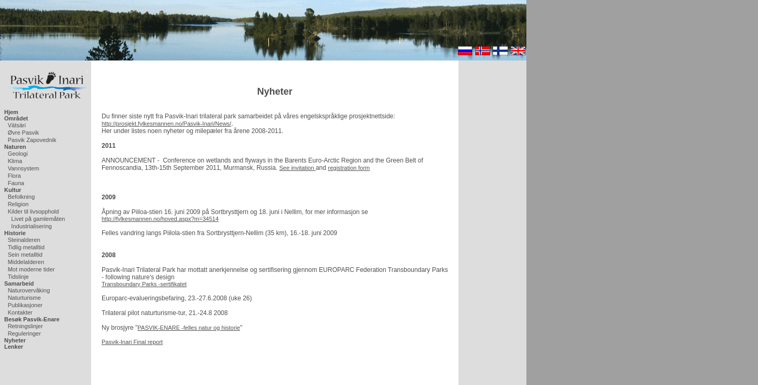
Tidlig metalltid (26, 247)
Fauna (16, 183)
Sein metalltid (25, 254)
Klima (15, 161)
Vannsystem (23, 168)
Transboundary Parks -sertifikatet (144, 284)
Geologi (18, 153)
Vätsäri (17, 125)
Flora (14, 176)
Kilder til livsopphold (33, 211)
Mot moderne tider (31, 269)
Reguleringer (24, 333)
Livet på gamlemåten (38, 219)
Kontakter (20, 312)
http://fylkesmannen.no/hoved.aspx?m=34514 (160, 219)
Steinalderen (24, 240)
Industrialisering (31, 226)
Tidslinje (18, 276)
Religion (18, 204)
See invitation (298, 168)
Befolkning (21, 197)
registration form (349, 168)
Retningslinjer (25, 326)
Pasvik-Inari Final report (132, 342)
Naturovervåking (29, 290)
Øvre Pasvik (23, 132)
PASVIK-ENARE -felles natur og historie (188, 328)
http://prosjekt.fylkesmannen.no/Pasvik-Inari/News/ (166, 123)
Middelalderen (26, 262)
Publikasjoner (25, 305)
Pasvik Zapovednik (32, 140)
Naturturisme (24, 298)
